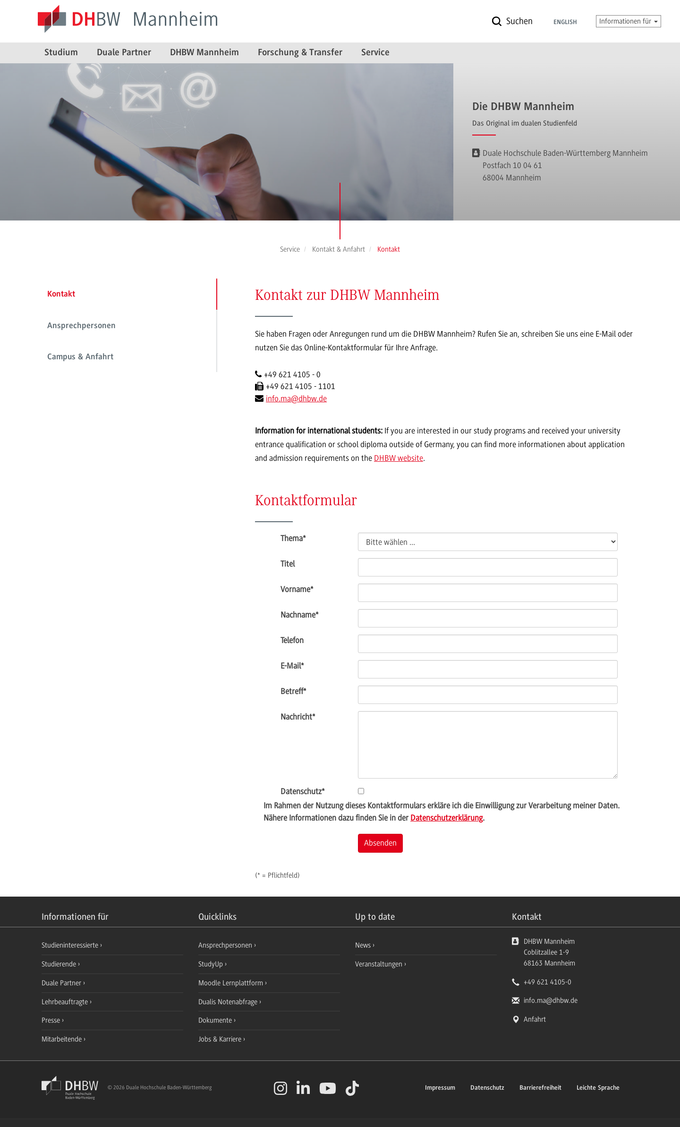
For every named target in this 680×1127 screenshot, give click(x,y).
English (565, 22)
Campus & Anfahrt (80, 357)
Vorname (296, 589)
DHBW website (398, 458)
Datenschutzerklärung (446, 817)
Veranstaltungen (378, 964)
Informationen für (628, 21)
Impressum (440, 1088)
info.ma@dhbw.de (296, 398)
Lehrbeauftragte (66, 1002)
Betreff (293, 691)
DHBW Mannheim (204, 53)
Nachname (299, 614)
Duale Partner (124, 53)
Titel (287, 563)
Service (375, 53)
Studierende (60, 964)
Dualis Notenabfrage (228, 1002)
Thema (293, 538)
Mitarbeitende (63, 1039)
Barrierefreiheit (540, 1088)
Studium (61, 53)
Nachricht (297, 716)
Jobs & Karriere (220, 1039)
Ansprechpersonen (81, 326)
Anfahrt (535, 1019)
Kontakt (61, 294)
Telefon (292, 640)
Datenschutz (302, 791)
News (363, 945)
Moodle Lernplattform (231, 983)
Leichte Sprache (598, 1088)
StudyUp (211, 964)
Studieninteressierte (71, 945)
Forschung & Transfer (300, 53)
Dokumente (216, 1020)
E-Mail (292, 665)
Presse (52, 1020)
